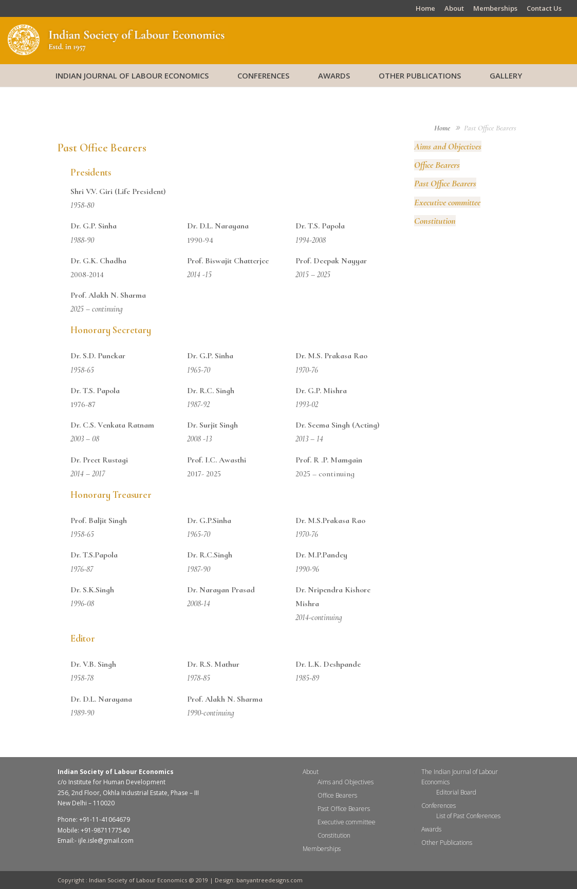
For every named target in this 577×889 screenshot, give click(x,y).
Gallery (506, 75)
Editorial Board (456, 792)
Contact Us (544, 9)
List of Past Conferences (468, 815)
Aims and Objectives (447, 146)
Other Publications (420, 75)
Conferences (263, 75)
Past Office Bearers (445, 183)
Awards (334, 75)
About (454, 9)
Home (425, 9)
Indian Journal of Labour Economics (132, 75)
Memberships (495, 9)
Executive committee (447, 202)
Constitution (435, 220)
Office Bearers (437, 164)
